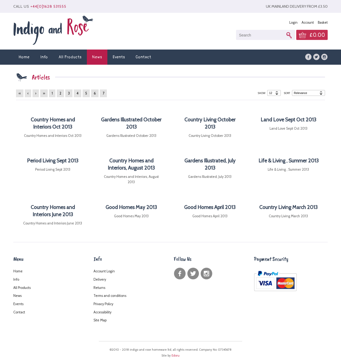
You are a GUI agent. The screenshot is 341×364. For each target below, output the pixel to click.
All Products (70, 57)
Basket (323, 22)
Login (293, 22)
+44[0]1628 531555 (48, 6)
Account (308, 22)
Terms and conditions (110, 296)
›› (44, 93)
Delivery (100, 279)
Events (119, 57)
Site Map (100, 320)
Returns (99, 288)
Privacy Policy (103, 304)
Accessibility (102, 312)
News (97, 57)
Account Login (104, 271)
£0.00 (317, 35)
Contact (143, 57)
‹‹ (20, 93)
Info (44, 57)
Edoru (176, 355)
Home (24, 57)
